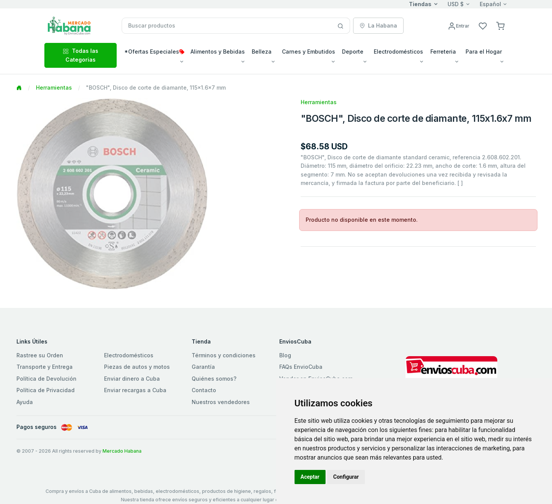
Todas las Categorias (80, 54)
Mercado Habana (122, 451)
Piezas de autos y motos (137, 366)
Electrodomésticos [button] (398, 51)
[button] (500, 25)
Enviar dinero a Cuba (132, 378)
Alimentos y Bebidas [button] (218, 51)
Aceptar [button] (310, 477)
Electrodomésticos (128, 355)
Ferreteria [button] (443, 51)
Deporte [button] (352, 51)
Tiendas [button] (420, 4)
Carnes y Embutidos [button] (308, 51)
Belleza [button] (262, 51)
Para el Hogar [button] (484, 51)
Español (490, 4)
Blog (285, 355)
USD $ (456, 4)
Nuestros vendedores (221, 402)
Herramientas (54, 87)
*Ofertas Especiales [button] (154, 51)
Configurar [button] (346, 477)
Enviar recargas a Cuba (135, 390)
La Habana (378, 25)
